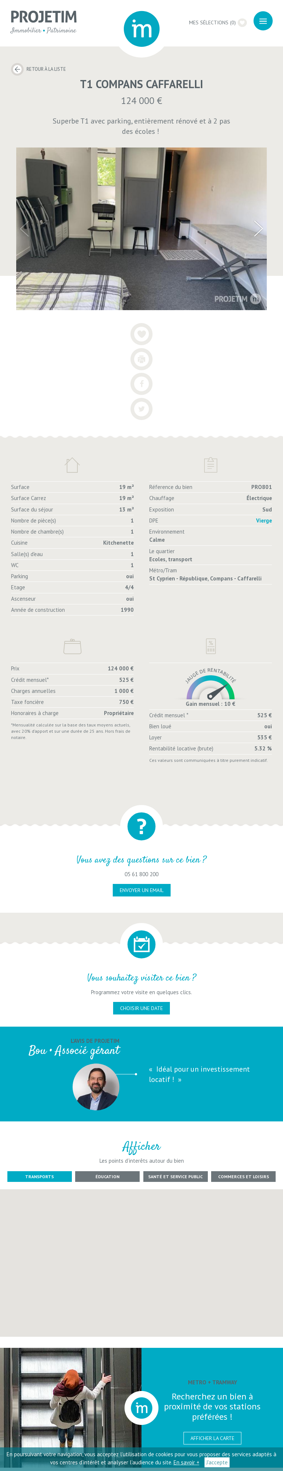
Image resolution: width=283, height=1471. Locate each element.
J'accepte (217, 1462)
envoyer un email (142, 893)
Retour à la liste (46, 69)
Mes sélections (217, 22)
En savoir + (186, 1462)
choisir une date (141, 1011)
